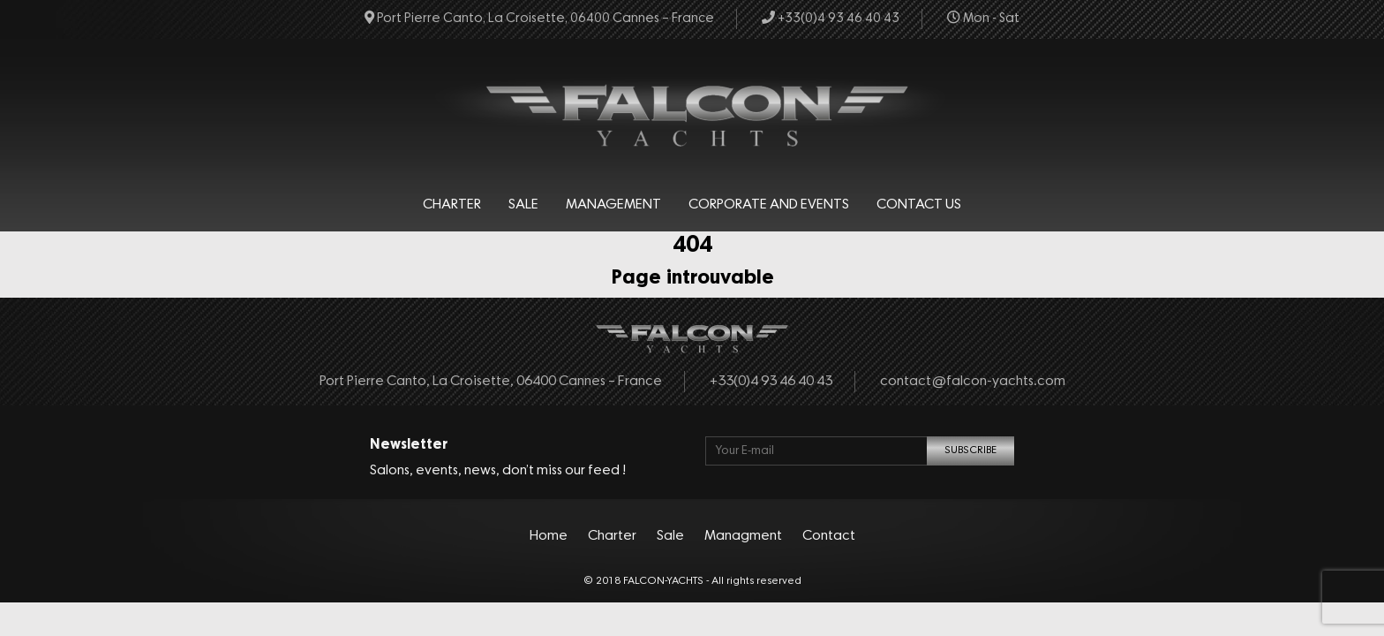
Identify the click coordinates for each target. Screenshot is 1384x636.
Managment (743, 536)
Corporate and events (768, 205)
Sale (523, 205)
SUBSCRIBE (970, 450)
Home (549, 536)
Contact (828, 536)
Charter (452, 205)
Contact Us (918, 205)
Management (613, 205)
